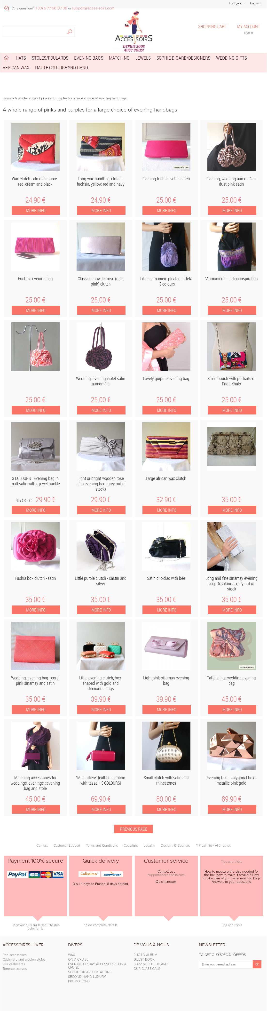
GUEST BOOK (144, 959)
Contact (42, 845)
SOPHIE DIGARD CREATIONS (89, 972)
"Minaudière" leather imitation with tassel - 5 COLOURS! (100, 780)
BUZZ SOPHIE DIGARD (151, 964)
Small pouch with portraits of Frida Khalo (231, 381)
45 (24, 500)
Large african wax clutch (166, 478)
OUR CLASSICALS (147, 969)
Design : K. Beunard (175, 845)
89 (231, 799)
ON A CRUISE (78, 959)
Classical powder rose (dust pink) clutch (101, 281)
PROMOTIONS (79, 981)
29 (45, 499)
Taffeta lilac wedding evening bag (231, 680)
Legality (149, 845)
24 (35, 200)
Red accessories (14, 955)
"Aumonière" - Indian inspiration (231, 278)
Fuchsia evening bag (35, 278)
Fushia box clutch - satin (35, 578)
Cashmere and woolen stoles (24, 959)
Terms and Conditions (102, 845)
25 (166, 200)
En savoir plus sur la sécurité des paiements (35, 926)
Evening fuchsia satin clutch (166, 178)
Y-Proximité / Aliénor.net (213, 845)
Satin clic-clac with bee (166, 578)
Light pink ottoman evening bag (166, 680)
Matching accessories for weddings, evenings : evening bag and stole (35, 783)
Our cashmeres (14, 964)
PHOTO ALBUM (145, 955)
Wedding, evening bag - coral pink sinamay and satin (35, 680)
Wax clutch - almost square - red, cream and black (35, 181)
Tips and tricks (231, 861)
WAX (71, 955)
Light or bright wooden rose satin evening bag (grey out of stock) (101, 484)
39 (100, 699)
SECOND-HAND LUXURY (87, 977)
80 (166, 799)
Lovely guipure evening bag (166, 378)
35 (231, 499)
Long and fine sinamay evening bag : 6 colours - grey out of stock (231, 583)
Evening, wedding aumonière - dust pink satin (231, 181)
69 (100, 799)
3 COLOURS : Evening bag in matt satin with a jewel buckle (35, 481)
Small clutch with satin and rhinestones (166, 780)
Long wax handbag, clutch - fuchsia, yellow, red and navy (101, 181)
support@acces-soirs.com (166, 875)
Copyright (131, 845)
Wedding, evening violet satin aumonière (100, 381)
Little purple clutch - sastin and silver (100, 580)
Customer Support (67, 845)
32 (166, 499)
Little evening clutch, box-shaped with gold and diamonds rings (100, 683)
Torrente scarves (15, 969)
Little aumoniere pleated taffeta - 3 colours (166, 281)
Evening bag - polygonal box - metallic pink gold (231, 780)
